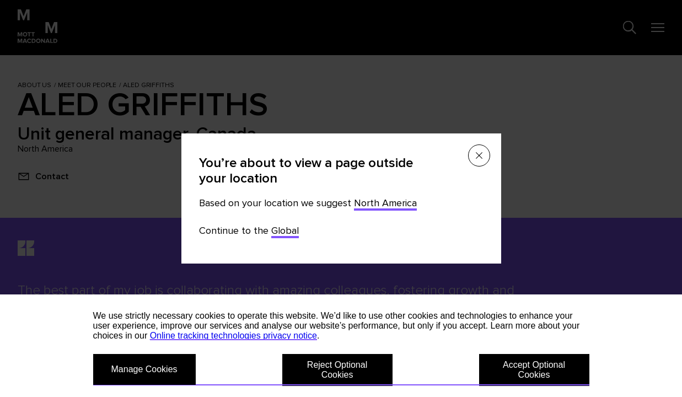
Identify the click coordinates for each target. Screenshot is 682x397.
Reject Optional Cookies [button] (337, 369)
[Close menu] (479, 155)
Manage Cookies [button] (144, 369)
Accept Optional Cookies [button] (534, 369)
